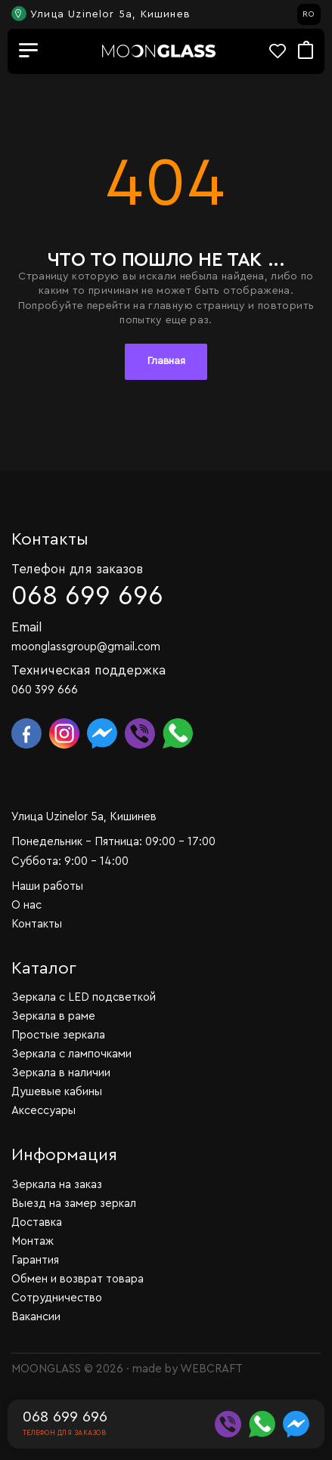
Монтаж (32, 1241)
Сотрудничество (56, 1298)
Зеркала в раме (53, 1016)
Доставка (36, 1222)
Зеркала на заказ (56, 1184)
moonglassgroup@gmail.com (85, 647)
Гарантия (35, 1260)
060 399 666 (44, 690)
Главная (166, 361)
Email (26, 627)
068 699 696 (87, 596)
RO (309, 14)
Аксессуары (43, 1110)
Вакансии (36, 1317)
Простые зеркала (58, 1035)
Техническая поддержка (88, 670)
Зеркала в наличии (60, 1073)
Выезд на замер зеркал (73, 1203)
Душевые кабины (56, 1091)
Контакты (36, 924)
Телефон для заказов (77, 569)
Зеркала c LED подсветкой (83, 997)
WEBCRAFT (211, 1369)
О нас (26, 905)
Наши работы (47, 886)
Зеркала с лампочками (71, 1054)
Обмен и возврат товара (77, 1279)
